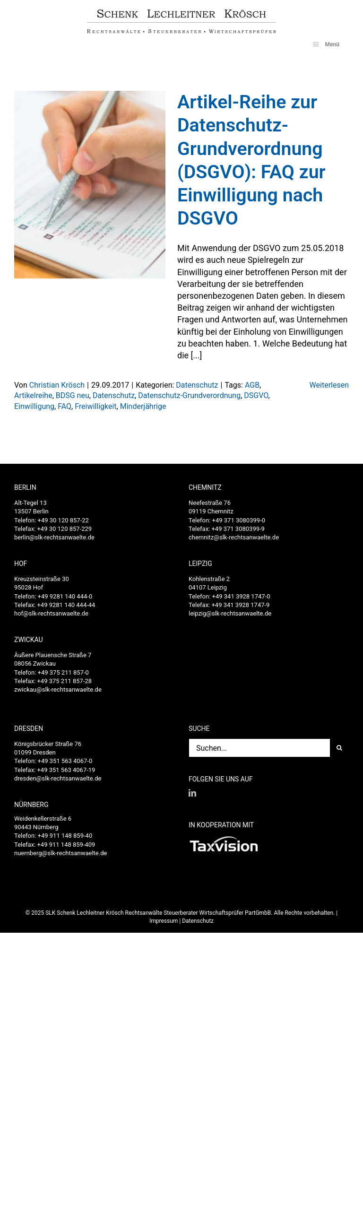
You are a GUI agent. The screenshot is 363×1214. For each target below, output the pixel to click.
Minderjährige (143, 406)
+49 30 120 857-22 (63, 520)
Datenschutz (197, 385)
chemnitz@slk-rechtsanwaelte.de (234, 537)
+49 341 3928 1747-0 (241, 596)
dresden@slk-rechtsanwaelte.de (57, 778)
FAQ (64, 406)
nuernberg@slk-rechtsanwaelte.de (60, 853)
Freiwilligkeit (95, 406)
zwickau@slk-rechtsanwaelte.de (58, 689)
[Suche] (339, 747)
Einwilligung (34, 406)
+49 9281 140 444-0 (65, 596)
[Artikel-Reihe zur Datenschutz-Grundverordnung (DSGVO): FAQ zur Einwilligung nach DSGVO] (89, 185)
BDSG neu (72, 395)
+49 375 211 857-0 (63, 672)
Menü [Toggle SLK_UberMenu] (325, 44)
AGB (252, 385)
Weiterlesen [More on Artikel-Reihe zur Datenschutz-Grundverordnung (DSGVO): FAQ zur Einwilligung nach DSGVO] (329, 385)
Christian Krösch (57, 385)
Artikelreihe (33, 395)
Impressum (163, 921)
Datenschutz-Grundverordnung (189, 395)
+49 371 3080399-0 (238, 520)
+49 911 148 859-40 (65, 835)
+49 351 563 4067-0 (65, 760)
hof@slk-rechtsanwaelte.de (51, 613)
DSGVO (256, 395)
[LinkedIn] (192, 793)
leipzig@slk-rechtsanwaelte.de (230, 613)
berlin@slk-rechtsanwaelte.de (54, 537)
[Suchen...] (259, 747)
